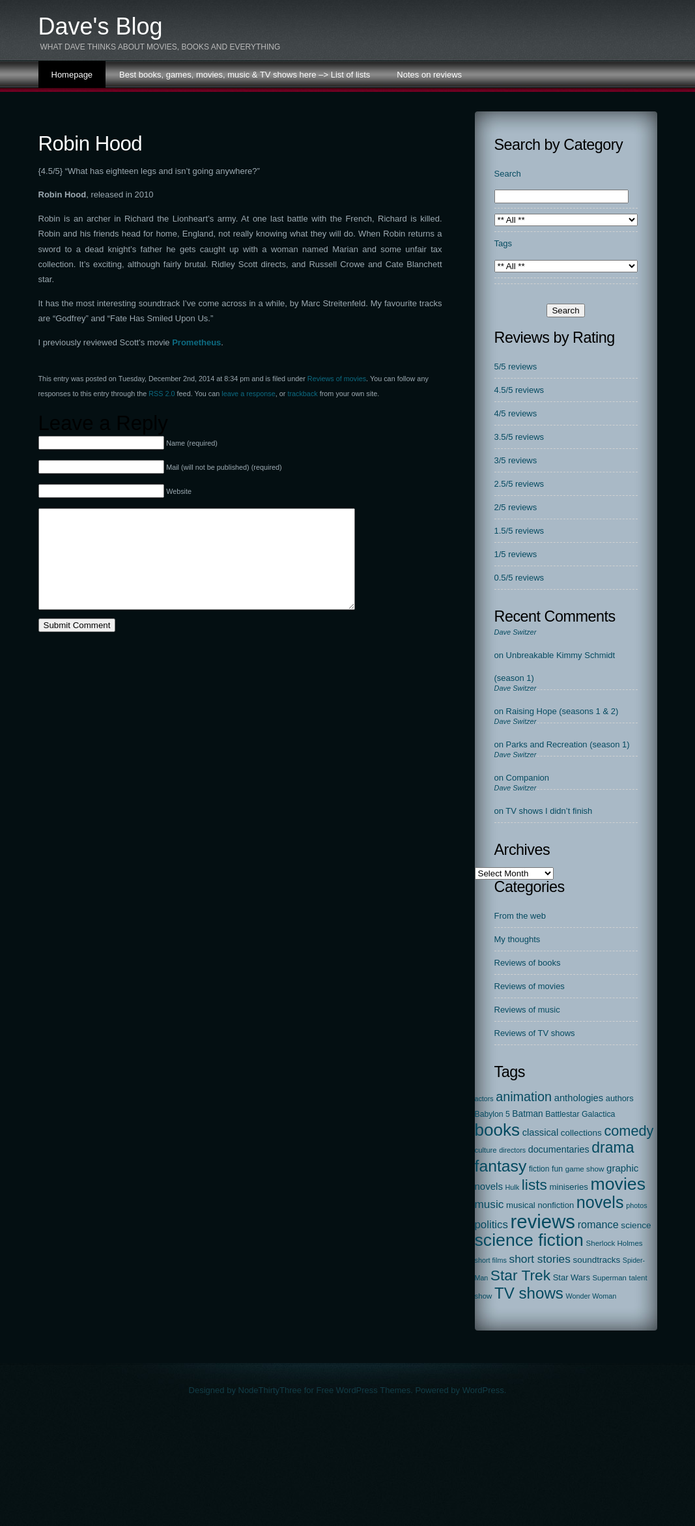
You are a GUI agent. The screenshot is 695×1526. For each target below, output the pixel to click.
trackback (302, 393)
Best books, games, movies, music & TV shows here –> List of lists (244, 74)
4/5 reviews (515, 413)
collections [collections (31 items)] (581, 1133)
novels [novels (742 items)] (600, 1202)
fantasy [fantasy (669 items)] (501, 1166)
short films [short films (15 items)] (491, 1260)
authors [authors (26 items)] (620, 1098)
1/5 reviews (515, 554)
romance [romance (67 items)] (598, 1224)
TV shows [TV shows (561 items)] (528, 1293)
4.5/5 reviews (519, 390)
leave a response (248, 393)
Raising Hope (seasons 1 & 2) (562, 711)
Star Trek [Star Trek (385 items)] (520, 1275)
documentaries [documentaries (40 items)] (558, 1149)
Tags (503, 243)
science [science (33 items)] (636, 1225)
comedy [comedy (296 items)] (628, 1131)
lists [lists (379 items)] (534, 1184)
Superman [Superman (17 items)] (610, 1278)
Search (507, 174)
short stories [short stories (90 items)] (539, 1258)
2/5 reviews (515, 507)
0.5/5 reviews (519, 578)
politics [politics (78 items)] (491, 1224)
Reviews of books (527, 963)
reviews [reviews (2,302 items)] (543, 1221)
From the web (520, 916)
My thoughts (517, 939)
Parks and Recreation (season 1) (568, 744)
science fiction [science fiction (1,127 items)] (529, 1240)
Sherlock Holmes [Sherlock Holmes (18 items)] (614, 1243)
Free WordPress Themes (363, 1390)
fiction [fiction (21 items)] (539, 1168)
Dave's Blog (100, 26)
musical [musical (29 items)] (520, 1205)
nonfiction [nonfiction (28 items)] (555, 1205)
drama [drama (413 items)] (612, 1147)
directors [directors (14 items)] (512, 1150)
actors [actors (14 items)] (484, 1098)
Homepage (72, 74)
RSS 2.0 (162, 393)
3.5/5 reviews (519, 437)
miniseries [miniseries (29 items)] (568, 1187)
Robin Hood (90, 143)
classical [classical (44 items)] (540, 1132)
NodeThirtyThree (270, 1390)
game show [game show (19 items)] (584, 1168)
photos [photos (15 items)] (636, 1205)
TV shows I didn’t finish (548, 811)
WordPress (483, 1390)
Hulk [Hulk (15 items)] (512, 1187)
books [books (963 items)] (497, 1130)
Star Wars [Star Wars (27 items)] (571, 1277)
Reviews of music (527, 1010)
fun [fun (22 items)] (557, 1168)
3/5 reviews (515, 460)
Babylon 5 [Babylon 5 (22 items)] (492, 1114)
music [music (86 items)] (489, 1204)
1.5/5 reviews (519, 531)
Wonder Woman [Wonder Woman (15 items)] (590, 1296)
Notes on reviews (429, 74)
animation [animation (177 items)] (524, 1096)
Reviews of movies (336, 378)
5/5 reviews (515, 366)
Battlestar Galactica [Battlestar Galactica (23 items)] (580, 1114)
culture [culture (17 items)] (486, 1150)
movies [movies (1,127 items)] (618, 1184)
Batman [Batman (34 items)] (527, 1114)
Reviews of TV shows (534, 1033)
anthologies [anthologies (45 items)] (579, 1098)
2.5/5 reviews (519, 484)
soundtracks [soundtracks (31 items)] (596, 1260)
